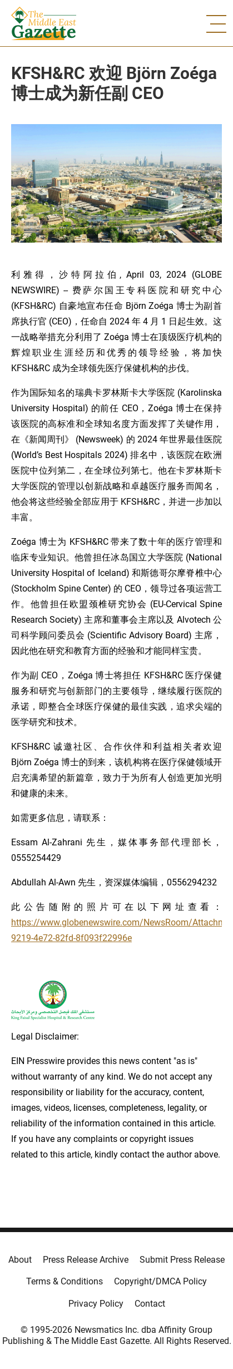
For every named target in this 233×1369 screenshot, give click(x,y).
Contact (150, 1303)
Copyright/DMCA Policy (160, 1281)
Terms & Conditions (64, 1281)
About (20, 1259)
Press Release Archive (85, 1259)
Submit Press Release (182, 1259)
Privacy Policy (95, 1303)
